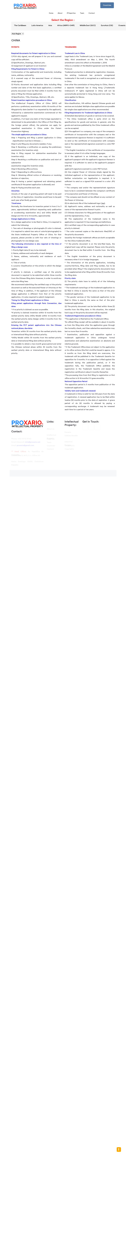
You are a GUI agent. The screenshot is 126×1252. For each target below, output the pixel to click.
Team (82, 13)
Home (51, 13)
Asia (50, 25)
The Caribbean (20, 25)
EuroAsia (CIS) (107, 25)
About (60, 13)
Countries (107, 5)
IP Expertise (71, 13)
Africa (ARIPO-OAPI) (66, 25)
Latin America (37, 25)
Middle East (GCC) (88, 25)
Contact (92, 13)
